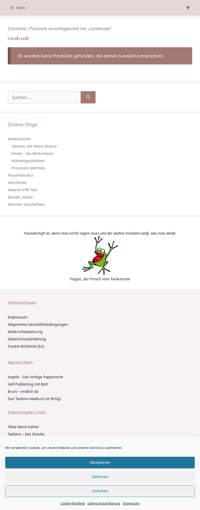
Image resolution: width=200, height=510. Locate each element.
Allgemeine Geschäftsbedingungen (38, 324)
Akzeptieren (100, 462)
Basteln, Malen (20, 197)
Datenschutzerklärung (104, 503)
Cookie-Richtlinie (72, 503)
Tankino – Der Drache (26, 434)
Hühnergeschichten (28, 160)
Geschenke (17, 182)
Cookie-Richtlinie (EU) (26, 346)
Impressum (131, 503)
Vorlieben (100, 491)
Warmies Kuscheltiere (26, 204)
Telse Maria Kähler (23, 426)
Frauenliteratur (21, 175)
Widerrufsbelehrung (25, 331)
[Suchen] (88, 97)
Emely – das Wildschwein (32, 153)
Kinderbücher (19, 138)
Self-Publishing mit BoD (28, 384)
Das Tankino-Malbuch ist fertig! (34, 398)
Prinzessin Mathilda (28, 167)
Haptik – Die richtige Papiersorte (35, 376)
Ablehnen (100, 476)
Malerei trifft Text (22, 189)
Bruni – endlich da (23, 391)
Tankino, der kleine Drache (34, 146)
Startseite (17, 28)
